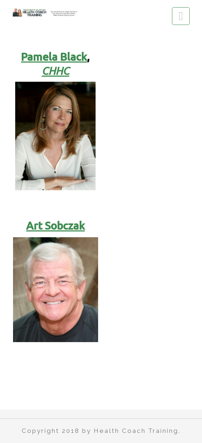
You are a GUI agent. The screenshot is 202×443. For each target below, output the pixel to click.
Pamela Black (54, 57)
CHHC (55, 71)
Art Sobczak (55, 226)
